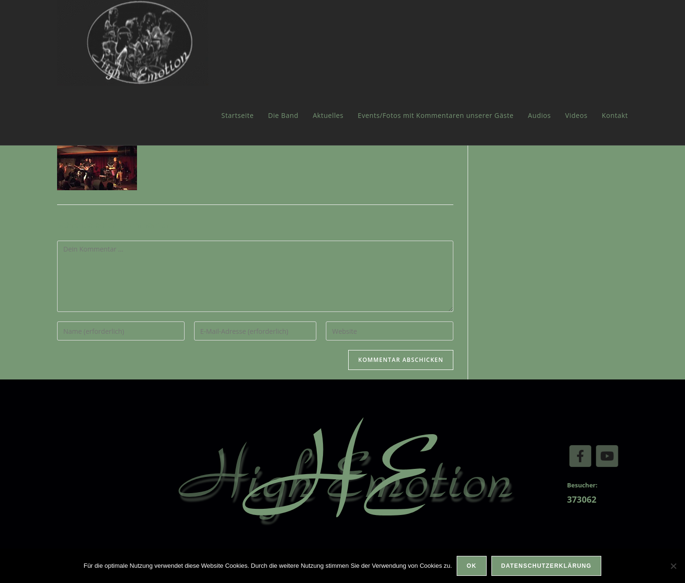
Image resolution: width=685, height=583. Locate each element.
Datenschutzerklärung (546, 566)
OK (471, 566)
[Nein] (673, 566)
